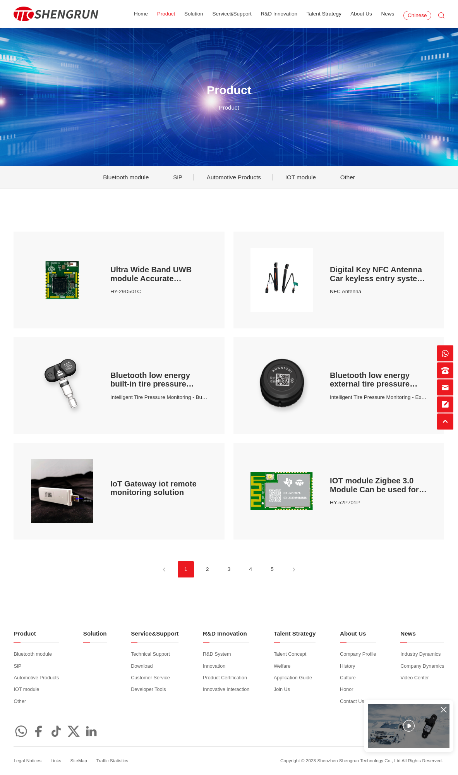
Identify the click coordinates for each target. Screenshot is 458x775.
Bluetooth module (126, 177)
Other (347, 177)
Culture (348, 677)
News (388, 14)
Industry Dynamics (420, 654)
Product (166, 14)
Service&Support (231, 14)
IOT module (300, 177)
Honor (346, 689)
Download (142, 666)
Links (56, 760)
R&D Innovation (279, 14)
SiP (177, 177)
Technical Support (150, 654)
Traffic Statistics (112, 760)
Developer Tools (148, 689)
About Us (361, 14)
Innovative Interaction (226, 689)
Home (141, 14)
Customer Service (150, 677)
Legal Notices (27, 760)
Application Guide (293, 677)
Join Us (282, 689)
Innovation (214, 666)
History (347, 666)
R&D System (217, 654)
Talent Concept (290, 654)
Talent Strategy (324, 14)
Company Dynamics (422, 666)
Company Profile (358, 654)
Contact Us (352, 701)
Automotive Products (234, 177)
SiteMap (78, 760)
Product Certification (225, 677)
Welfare (282, 666)
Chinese (417, 15)
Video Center (414, 677)
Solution (193, 14)
